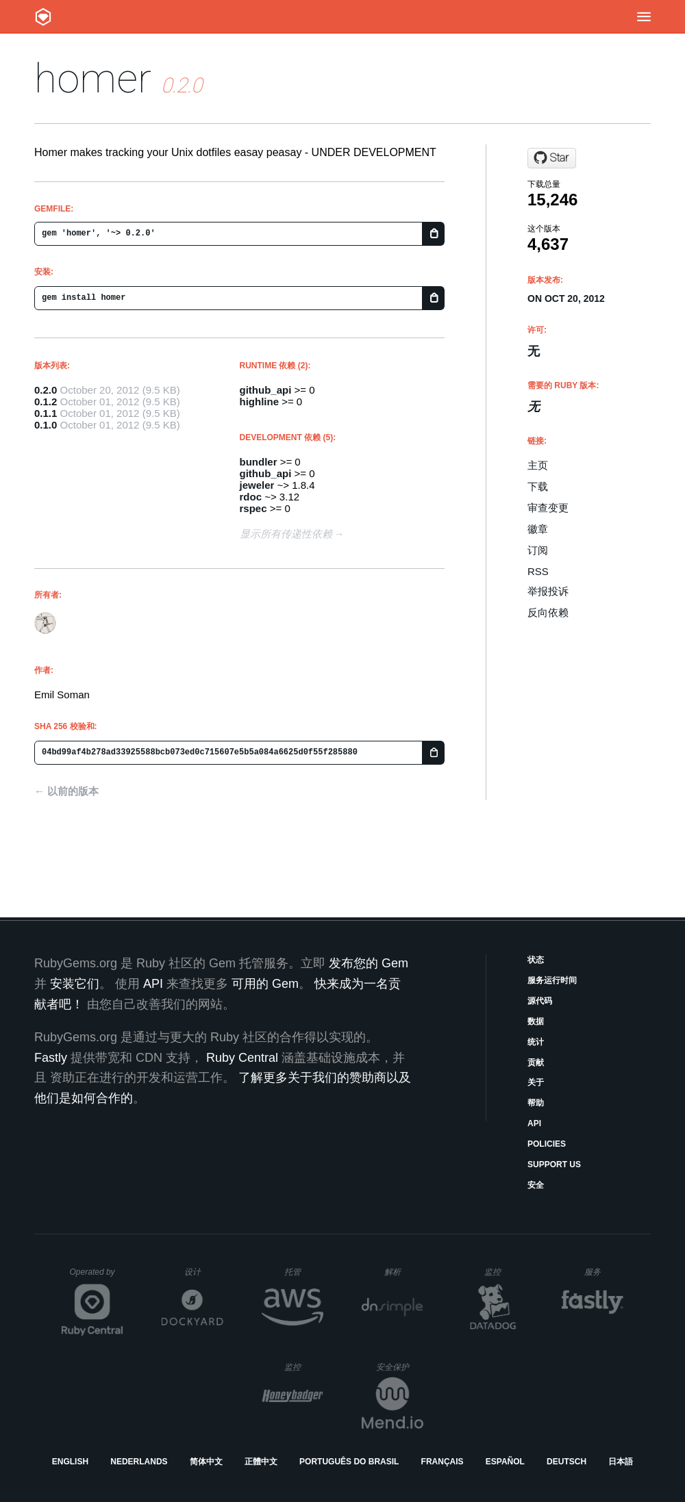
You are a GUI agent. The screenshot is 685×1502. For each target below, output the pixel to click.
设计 (203, 1271)
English (70, 1461)
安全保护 (399, 1367)
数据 (535, 1021)
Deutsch (566, 1461)
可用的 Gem (265, 984)
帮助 (535, 1103)
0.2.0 (45, 390)
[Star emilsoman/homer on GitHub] (551, 158)
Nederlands (138, 1461)
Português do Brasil (349, 1461)
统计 (535, 1042)
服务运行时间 (552, 980)
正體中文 (261, 1461)
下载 (537, 486)
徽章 (537, 529)
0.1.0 (45, 425)
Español (505, 1461)
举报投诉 (548, 591)
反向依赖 (548, 612)
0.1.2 (45, 401)
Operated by (96, 1276)
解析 (403, 1271)
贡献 (535, 1062)
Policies (546, 1144)
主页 (537, 465)
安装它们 (74, 984)
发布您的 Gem (368, 963)
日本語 (620, 1461)
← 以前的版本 (66, 791)
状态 (535, 960)
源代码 (539, 1001)
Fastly (50, 1058)
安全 (535, 1185)
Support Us (554, 1164)
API (534, 1123)
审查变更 (548, 507)
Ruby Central (242, 1058)
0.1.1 (45, 413)
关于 (535, 1082)
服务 (603, 1271)
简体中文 (206, 1461)
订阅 (537, 550)
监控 (503, 1271)
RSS (538, 571)
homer (92, 78)
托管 (301, 1271)
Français (442, 1461)
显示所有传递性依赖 (286, 533)
